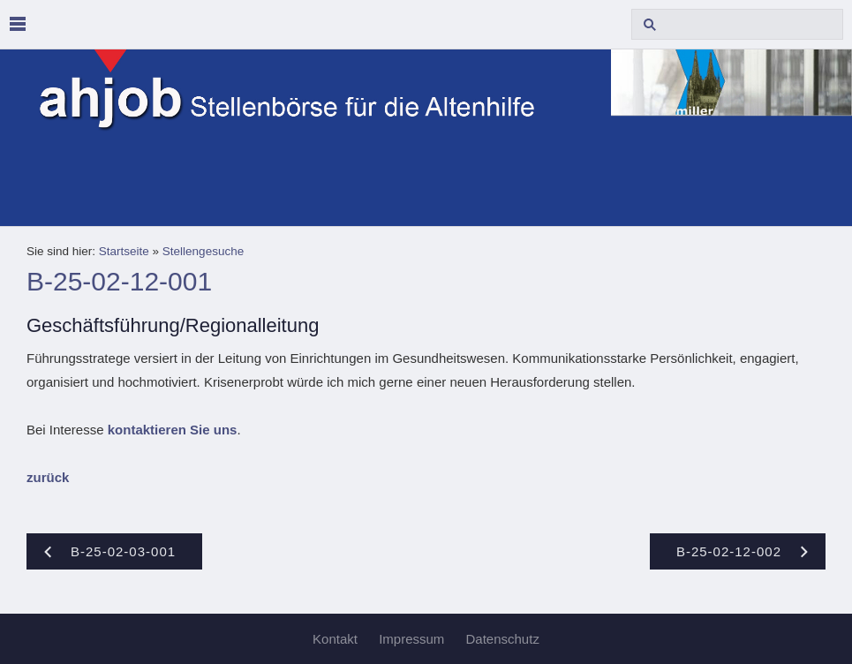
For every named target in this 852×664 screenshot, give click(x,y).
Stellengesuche (203, 251)
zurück (47, 477)
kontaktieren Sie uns (173, 429)
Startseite (124, 251)
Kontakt (335, 638)
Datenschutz (502, 638)
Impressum (411, 638)
